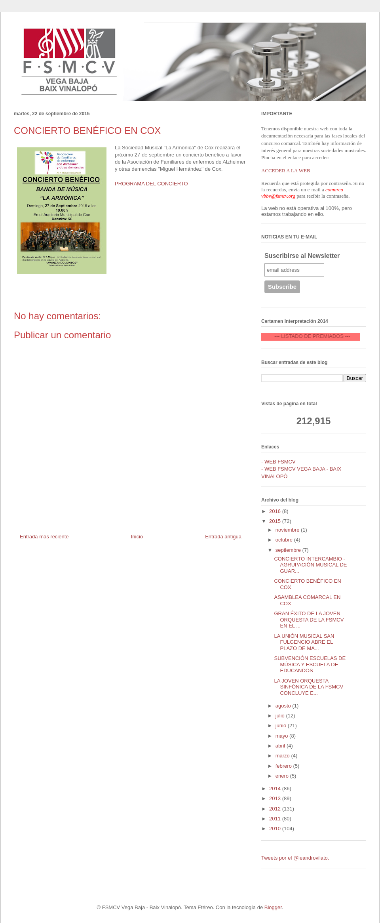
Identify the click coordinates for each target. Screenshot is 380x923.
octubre (285, 540)
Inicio (137, 537)
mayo (282, 736)
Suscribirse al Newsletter (302, 255)
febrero (284, 766)
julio (281, 716)
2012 (275, 809)
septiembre (289, 550)
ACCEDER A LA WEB (285, 171)
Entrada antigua (223, 537)
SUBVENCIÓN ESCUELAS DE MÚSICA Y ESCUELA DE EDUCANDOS (310, 664)
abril (281, 746)
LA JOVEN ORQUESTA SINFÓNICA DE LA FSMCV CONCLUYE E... (308, 687)
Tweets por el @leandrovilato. (295, 858)
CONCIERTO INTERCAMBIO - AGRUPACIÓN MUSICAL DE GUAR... (310, 565)
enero (283, 776)
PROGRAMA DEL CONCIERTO (151, 184)
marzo (283, 756)
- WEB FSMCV (278, 462)
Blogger (273, 907)
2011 (275, 819)
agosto (284, 706)
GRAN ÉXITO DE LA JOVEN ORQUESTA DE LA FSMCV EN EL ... (309, 619)
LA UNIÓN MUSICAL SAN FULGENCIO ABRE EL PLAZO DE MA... (304, 642)
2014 (275, 788)
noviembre (288, 530)
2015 (275, 521)
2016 (275, 511)
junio (282, 725)
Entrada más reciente (44, 537)
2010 (275, 828)
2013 (275, 798)
